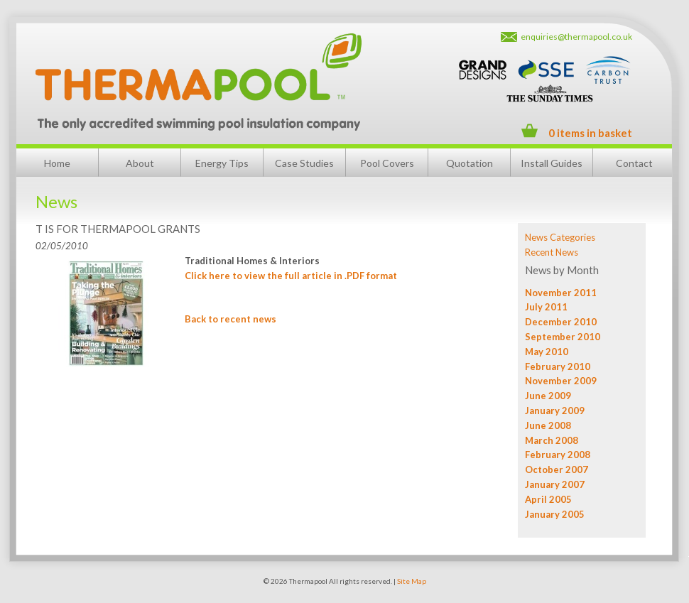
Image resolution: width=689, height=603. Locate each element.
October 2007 (556, 469)
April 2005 (548, 499)
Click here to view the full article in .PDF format (291, 275)
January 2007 (555, 484)
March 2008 (551, 440)
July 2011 (546, 307)
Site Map (411, 581)
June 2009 (548, 395)
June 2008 (548, 425)
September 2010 (562, 336)
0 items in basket (590, 132)
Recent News (551, 252)
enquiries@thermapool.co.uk (576, 36)
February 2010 (557, 366)
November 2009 (561, 380)
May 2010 (546, 351)
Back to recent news (230, 319)
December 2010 (561, 321)
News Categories (560, 237)
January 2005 (555, 514)
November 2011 (561, 292)
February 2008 (557, 454)
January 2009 (555, 410)
